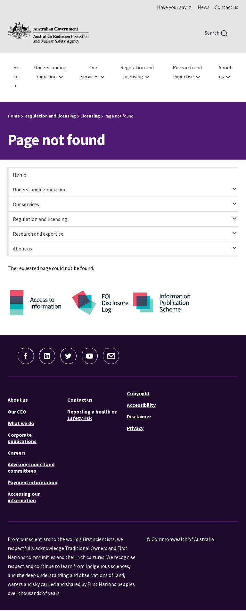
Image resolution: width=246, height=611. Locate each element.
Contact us (80, 400)
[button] (23, 356)
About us (18, 400)
